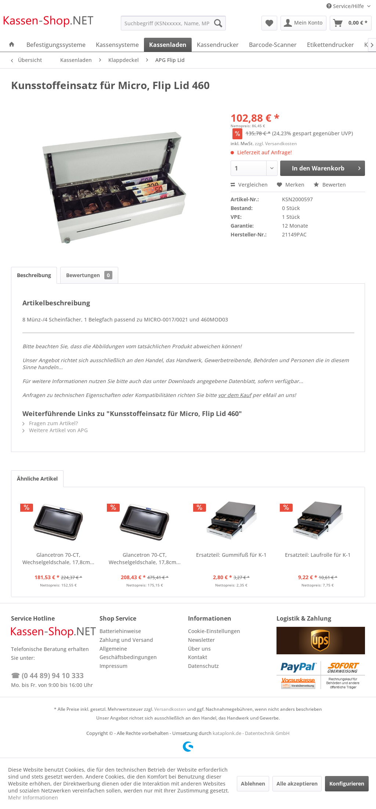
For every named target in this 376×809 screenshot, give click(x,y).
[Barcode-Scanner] (273, 45)
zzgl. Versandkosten (276, 143)
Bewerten (330, 184)
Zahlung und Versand (126, 639)
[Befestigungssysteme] (56, 45)
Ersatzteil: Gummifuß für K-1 (231, 554)
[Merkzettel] (269, 23)
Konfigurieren (346, 783)
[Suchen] (218, 23)
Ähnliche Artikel (37, 478)
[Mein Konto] (303, 23)
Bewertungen (89, 275)
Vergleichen (249, 184)
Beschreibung (34, 275)
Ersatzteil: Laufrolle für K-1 (318, 554)
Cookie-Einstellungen (214, 631)
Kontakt (197, 657)
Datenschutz (203, 665)
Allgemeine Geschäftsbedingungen (128, 653)
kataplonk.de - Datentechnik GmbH (251, 733)
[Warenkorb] (351, 23)
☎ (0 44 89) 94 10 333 (47, 675)
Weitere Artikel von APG (55, 430)
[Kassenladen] (168, 45)
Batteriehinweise (120, 631)
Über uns (199, 648)
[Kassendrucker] (218, 45)
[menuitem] (173, 23)
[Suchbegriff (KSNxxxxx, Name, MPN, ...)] (173, 23)
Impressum (113, 665)
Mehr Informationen (33, 797)
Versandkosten (170, 709)
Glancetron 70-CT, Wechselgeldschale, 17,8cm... (58, 558)
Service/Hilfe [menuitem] (345, 6)
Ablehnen (253, 783)
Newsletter (201, 639)
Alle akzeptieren (297, 783)
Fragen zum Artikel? (50, 423)
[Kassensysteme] (117, 45)
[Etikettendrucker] (330, 45)
